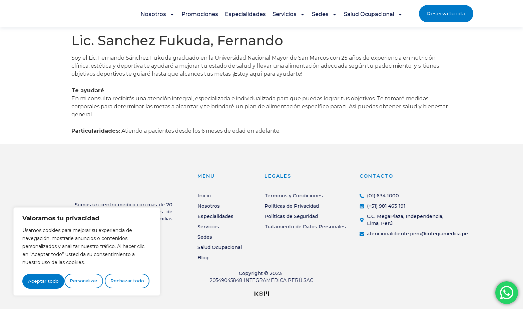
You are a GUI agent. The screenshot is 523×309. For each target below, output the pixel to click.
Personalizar (41, 281)
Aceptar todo (130, 281)
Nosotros (157, 16)
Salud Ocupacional (373, 16)
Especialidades (245, 16)
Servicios (289, 16)
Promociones (199, 16)
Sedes (324, 16)
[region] (86, 253)
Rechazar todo (85, 281)
